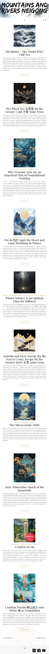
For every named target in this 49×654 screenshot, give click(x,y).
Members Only (14, 169)
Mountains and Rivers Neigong (24, 8)
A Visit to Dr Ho (24, 547)
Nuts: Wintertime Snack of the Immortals (24, 488)
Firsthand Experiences (33, 544)
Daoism (20, 49)
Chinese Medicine (14, 544)
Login (24, 648)
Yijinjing (36, 169)
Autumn (16, 484)
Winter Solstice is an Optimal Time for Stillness (24, 299)
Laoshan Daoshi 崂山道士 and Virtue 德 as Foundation (24, 608)
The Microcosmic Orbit (24, 425)
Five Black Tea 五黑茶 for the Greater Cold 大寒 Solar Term (24, 110)
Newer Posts (41, 638)
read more (24, 75)
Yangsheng (31, 106)
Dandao (5, 295)
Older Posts (7, 638)
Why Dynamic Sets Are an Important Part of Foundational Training (24, 175)
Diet (16, 106)
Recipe (20, 106)
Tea (25, 49)
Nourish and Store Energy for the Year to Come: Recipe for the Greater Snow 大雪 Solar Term (24, 359)
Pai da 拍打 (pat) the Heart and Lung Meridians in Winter (24, 241)
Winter (28, 49)
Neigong (22, 169)
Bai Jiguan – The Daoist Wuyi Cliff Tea (24, 53)
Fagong (22, 544)
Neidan (25, 295)
